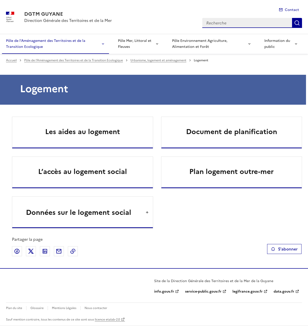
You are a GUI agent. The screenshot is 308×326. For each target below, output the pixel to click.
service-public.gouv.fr (203, 291)
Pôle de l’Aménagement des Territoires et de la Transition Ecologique (45, 43)
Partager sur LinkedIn (45, 251)
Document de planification (231, 131)
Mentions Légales (64, 308)
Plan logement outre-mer (231, 171)
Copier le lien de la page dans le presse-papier (73, 251)
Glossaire (37, 308)
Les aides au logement (82, 131)
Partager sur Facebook (17, 251)
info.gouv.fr (164, 291)
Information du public (277, 43)
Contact (292, 9)
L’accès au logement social (82, 171)
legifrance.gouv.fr (247, 291)
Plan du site (14, 308)
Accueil (11, 60)
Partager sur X (31, 251)
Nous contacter (96, 308)
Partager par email (59, 251)
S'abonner (284, 249)
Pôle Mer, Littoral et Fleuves (134, 43)
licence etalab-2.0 (107, 319)
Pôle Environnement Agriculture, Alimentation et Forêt (199, 43)
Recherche (297, 23)
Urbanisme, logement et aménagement (158, 60)
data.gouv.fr (284, 291)
